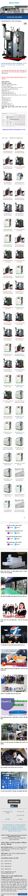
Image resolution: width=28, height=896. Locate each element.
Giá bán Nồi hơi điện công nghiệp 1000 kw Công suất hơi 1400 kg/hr (19, 402)
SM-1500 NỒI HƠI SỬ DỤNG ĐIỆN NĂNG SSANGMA (19, 480)
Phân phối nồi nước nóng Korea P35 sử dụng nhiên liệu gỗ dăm (7, 168)
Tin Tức (20, 819)
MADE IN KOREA (14, 3)
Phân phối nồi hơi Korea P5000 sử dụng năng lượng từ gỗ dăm (8, 277)
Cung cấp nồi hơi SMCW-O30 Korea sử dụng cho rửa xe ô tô (19, 184)
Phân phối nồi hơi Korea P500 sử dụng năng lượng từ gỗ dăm (19, 355)
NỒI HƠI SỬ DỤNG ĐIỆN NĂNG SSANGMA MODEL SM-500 (19, 511)
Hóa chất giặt (4, 14)
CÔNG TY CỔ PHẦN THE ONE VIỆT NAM (11, 693)
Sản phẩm (7, 819)
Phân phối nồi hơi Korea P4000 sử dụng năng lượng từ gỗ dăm (8, 293)
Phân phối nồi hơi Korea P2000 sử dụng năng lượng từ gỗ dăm (19, 199)
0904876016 (22, 894)
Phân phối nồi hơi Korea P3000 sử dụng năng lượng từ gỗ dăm (8, 199)
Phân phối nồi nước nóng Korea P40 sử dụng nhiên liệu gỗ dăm (19, 246)
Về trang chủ (20, 811)
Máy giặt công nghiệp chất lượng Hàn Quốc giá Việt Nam (14, 596)
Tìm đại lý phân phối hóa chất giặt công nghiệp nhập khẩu (14, 791)
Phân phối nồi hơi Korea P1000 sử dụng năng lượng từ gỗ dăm (19, 152)
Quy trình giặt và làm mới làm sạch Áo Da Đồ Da (12, 767)
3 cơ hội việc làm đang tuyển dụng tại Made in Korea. (13, 645)
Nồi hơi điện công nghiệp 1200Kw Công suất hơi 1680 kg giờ (8, 449)
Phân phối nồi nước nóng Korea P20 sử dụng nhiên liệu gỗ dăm (7, 152)
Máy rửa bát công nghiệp (7, 812)
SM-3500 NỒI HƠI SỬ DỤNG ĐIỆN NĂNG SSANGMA (8, 511)
